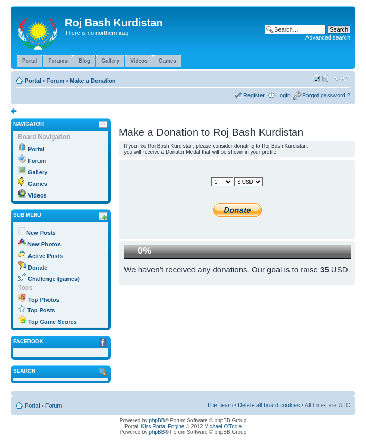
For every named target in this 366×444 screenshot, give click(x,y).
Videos (37, 195)
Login (283, 95)
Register (254, 95)
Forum (55, 80)
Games (37, 184)
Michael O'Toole (223, 426)
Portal (33, 80)
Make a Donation (92, 80)
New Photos (44, 244)
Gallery (37, 172)
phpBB (157, 420)
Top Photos (44, 300)
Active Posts (45, 256)
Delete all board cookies (269, 405)
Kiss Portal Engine (163, 426)
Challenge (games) (54, 278)
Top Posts (41, 310)
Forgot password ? (326, 95)
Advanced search (327, 37)
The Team (220, 405)
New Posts (41, 233)
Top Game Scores (52, 322)
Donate (37, 267)
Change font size (342, 78)
